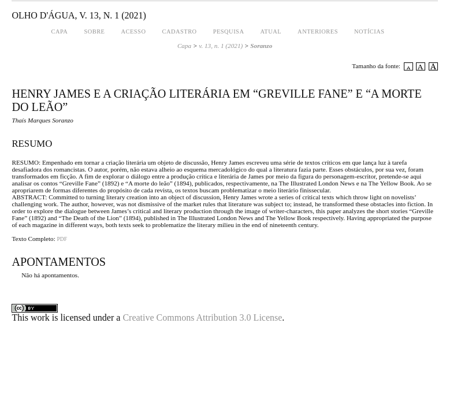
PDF (62, 239)
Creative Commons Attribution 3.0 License (202, 317)
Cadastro (179, 31)
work (40, 317)
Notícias (369, 31)
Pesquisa (228, 31)
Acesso (133, 31)
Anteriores (318, 31)
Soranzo (261, 45)
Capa (59, 31)
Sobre (94, 31)
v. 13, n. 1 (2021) (221, 45)
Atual (270, 31)
